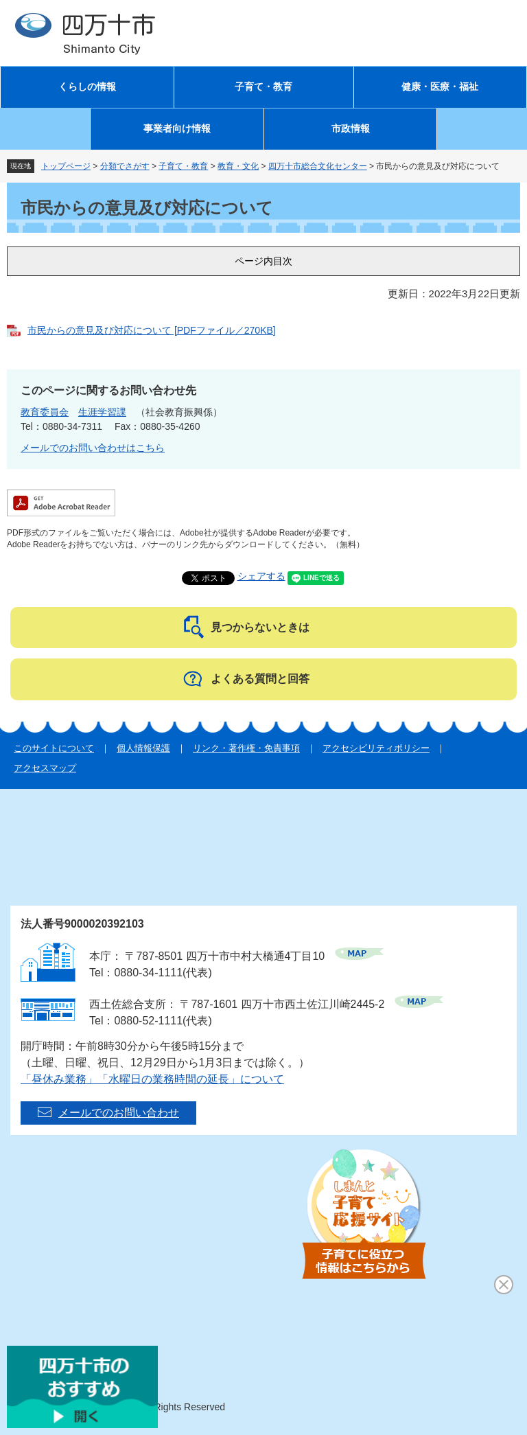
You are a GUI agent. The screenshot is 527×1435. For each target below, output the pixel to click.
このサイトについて (54, 748)
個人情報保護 (143, 748)
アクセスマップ (45, 768)
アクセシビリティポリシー (376, 748)
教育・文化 (238, 166)
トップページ (66, 166)
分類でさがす (125, 166)
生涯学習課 (102, 411)
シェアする (261, 576)
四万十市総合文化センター (317, 166)
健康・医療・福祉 (439, 87)
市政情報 (350, 129)
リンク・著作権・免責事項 (246, 748)
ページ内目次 (263, 260)
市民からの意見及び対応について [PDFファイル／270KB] (151, 330)
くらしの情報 (87, 87)
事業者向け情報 (177, 129)
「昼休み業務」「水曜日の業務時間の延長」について (152, 1079)
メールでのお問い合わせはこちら (93, 447)
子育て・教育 (263, 87)
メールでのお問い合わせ (118, 1112)
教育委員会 (45, 411)
